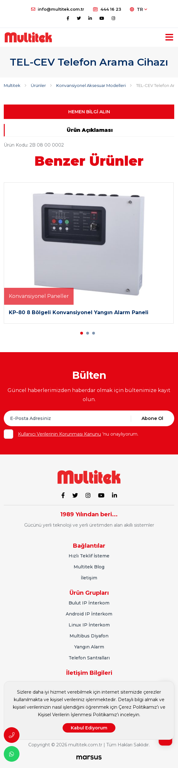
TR (138, 9)
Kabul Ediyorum (89, 728)
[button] (81, 333)
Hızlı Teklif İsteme (89, 556)
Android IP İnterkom (89, 614)
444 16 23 (107, 9)
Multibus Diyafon (89, 636)
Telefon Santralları (89, 658)
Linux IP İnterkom (89, 625)
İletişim (89, 578)
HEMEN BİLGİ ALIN (89, 112)
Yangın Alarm (89, 647)
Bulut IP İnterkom (89, 603)
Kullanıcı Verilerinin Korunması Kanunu (59, 434)
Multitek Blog (89, 567)
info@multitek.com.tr (57, 9)
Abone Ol (152, 418)
